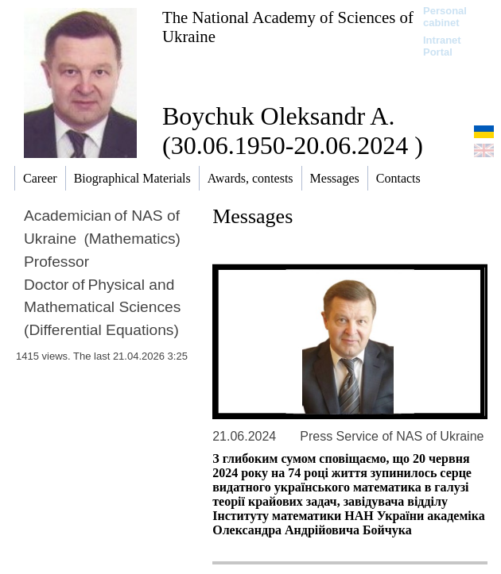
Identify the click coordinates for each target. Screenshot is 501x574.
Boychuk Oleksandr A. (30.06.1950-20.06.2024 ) (292, 131)
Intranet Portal (442, 46)
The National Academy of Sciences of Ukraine (288, 26)
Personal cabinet (445, 17)
